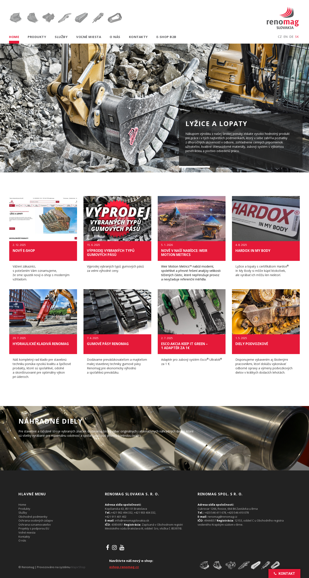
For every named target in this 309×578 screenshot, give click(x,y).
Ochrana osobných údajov (35, 520)
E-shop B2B (166, 37)
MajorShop (78, 567)
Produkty (37, 37)
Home (14, 37)
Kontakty (138, 37)
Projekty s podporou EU (33, 528)
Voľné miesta (88, 37)
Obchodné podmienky (32, 517)
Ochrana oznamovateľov (34, 524)
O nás (115, 37)
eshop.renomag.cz (124, 567)
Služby (61, 37)
